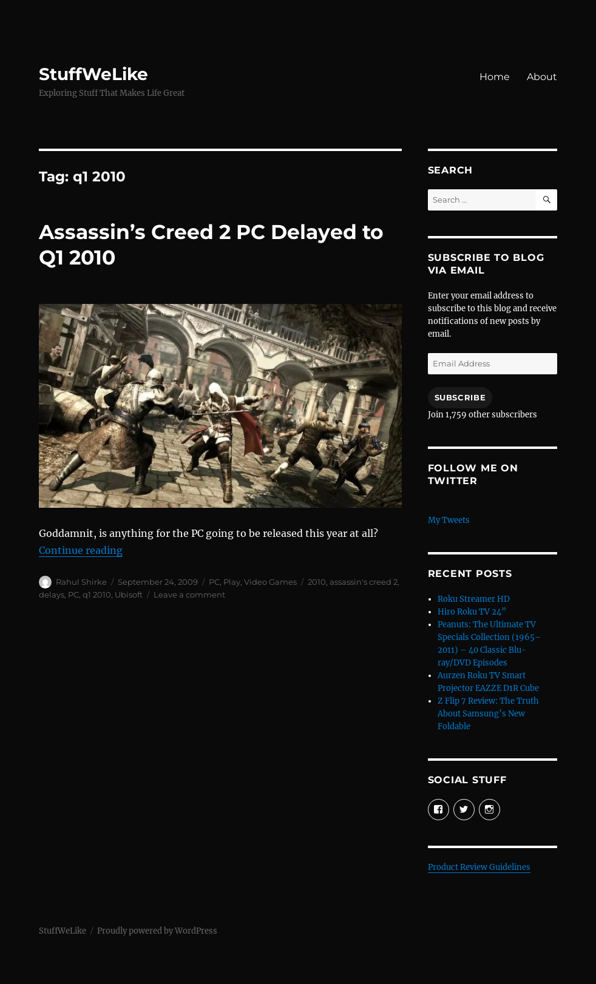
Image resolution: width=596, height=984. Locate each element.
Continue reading (81, 550)
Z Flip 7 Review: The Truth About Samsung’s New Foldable (488, 714)
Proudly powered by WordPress (157, 931)
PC (214, 582)
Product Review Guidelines (479, 867)
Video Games (270, 582)
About (542, 77)
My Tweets (449, 520)
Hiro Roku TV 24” (472, 612)
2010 (317, 582)
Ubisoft (129, 594)
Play (231, 582)
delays (51, 594)
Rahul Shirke (81, 582)
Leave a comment (189, 594)
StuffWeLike (93, 74)
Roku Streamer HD (474, 599)
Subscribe (460, 397)
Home (494, 77)
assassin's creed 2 (364, 582)
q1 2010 (97, 594)
